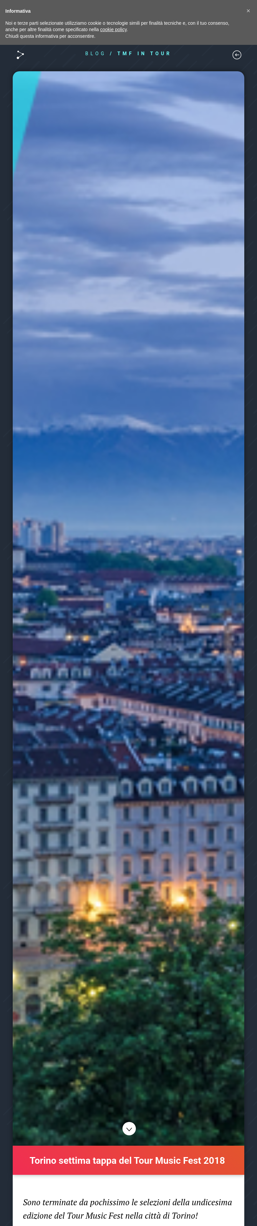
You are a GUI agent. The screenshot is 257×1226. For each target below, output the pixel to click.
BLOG (95, 53)
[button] (248, 10)
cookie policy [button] (113, 29)
